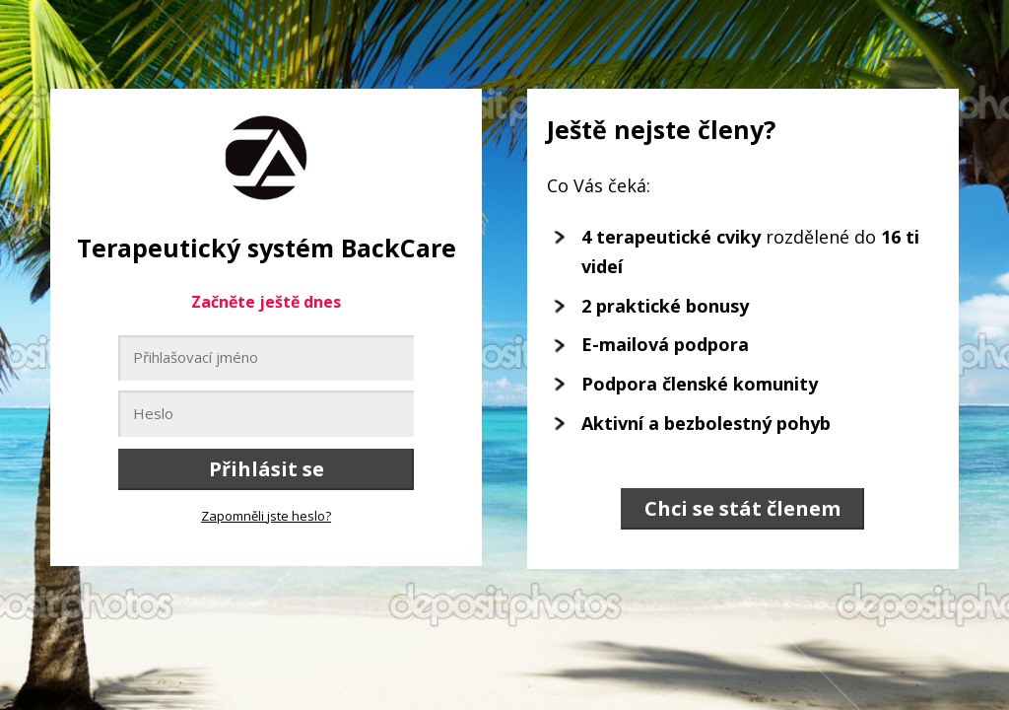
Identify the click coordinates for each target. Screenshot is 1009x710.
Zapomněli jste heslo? (266, 516)
